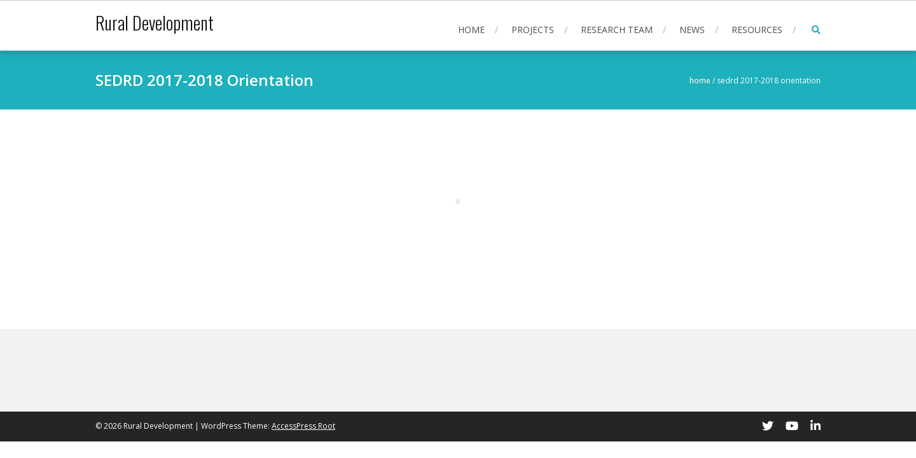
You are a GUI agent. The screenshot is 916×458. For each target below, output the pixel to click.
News (692, 30)
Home (471, 30)
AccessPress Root (303, 425)
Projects (532, 30)
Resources (757, 30)
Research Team (617, 30)
